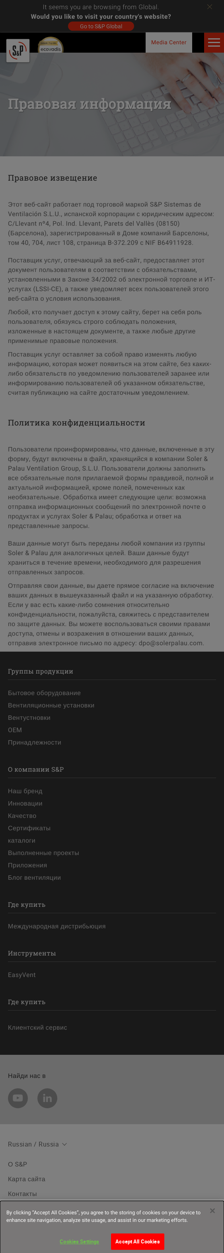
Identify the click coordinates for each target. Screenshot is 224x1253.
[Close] (212, 1213)
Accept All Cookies (137, 1244)
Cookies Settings (79, 1244)
